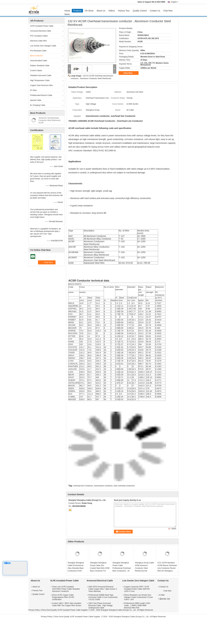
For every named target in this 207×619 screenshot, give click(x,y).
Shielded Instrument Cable (40, 75)
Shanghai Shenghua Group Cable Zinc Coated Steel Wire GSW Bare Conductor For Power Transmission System (99, 569)
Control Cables (36, 70)
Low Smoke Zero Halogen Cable (43, 46)
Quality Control (140, 10)
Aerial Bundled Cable (38, 61)
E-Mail (162, 595)
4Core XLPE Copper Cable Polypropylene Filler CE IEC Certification (63, 597)
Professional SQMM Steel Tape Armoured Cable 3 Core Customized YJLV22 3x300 (102, 597)
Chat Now (167, 11)
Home (67, 10)
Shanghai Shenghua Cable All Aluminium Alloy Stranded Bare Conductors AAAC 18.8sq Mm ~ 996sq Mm (77, 568)
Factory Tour (124, 10)
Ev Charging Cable (37, 105)
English (174, 2)
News (67, 14)
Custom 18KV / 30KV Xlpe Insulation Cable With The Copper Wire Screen (66, 604)
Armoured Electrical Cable (40, 31)
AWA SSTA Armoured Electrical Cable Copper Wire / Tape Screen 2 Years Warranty (102, 589)
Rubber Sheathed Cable (40, 66)
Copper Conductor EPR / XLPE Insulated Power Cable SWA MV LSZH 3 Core (137, 589)
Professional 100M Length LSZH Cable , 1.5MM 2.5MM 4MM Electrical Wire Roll (137, 605)
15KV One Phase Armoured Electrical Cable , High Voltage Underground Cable (100, 605)
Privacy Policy (34, 610)
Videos (111, 10)
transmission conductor (103, 486)
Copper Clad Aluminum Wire (41, 85)
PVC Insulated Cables (39, 36)
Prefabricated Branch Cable (41, 95)
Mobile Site (164, 599)
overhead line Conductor (83, 486)
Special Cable (35, 100)
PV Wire (33, 90)
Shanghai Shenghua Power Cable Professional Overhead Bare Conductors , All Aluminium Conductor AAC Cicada (121, 569)
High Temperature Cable (40, 80)
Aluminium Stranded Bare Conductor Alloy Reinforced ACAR (49, 120)
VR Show (89, 10)
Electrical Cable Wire (38, 41)
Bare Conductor (36, 56)
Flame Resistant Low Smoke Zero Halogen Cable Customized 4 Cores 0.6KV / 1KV (138, 597)
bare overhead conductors (124, 486)
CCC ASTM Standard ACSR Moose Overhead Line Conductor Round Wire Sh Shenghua (167, 567)
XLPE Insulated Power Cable (41, 26)
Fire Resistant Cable (38, 51)
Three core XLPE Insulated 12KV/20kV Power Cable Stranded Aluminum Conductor (66, 589)
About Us (101, 10)
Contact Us (155, 10)
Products (77, 10)
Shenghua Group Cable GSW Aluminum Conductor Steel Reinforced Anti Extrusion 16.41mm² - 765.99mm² (144, 569)
